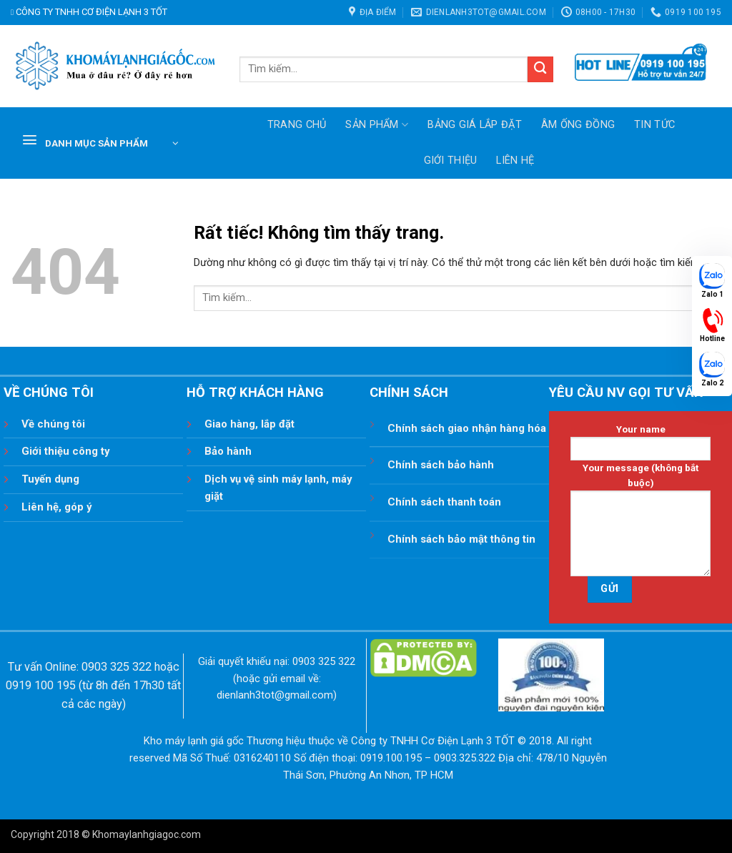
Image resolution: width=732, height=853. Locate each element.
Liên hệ (515, 160)
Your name (640, 442)
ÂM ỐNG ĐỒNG (578, 125)
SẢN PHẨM (376, 125)
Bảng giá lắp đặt (474, 125)
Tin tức (654, 125)
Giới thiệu (451, 160)
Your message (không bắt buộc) (640, 520)
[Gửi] (541, 69)
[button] (100, 143)
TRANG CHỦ (297, 125)
